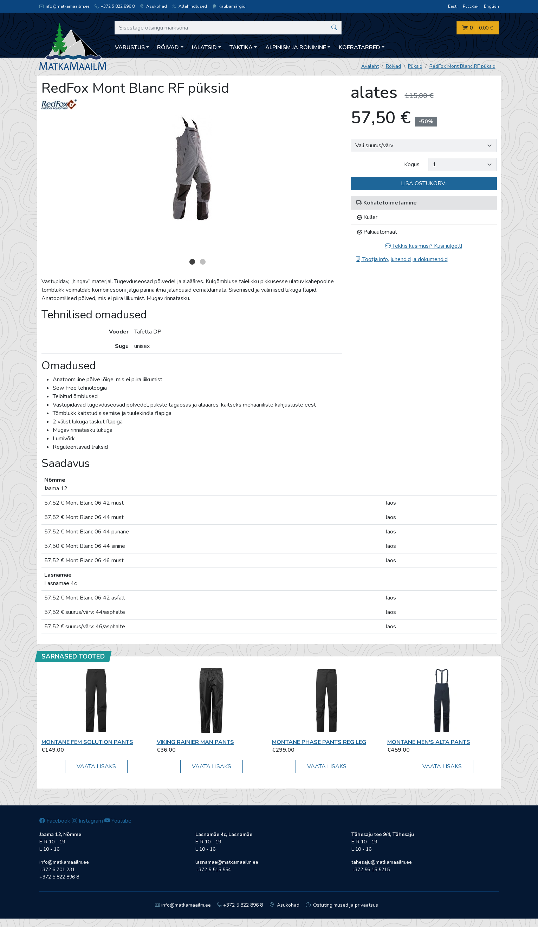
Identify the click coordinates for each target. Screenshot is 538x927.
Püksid (415, 66)
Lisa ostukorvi (424, 183)
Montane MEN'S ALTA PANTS (428, 742)
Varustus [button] (130, 47)
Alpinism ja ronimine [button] (295, 47)
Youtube (117, 821)
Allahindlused (189, 6)
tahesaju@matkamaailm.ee (381, 862)
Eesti (453, 6)
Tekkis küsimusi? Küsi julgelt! (423, 246)
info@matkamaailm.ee (64, 6)
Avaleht (370, 66)
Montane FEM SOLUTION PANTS (87, 742)
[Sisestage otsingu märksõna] (228, 27)
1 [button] (192, 261)
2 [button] (202, 261)
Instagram (87, 821)
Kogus (412, 164)
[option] (192, 168)
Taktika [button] (241, 47)
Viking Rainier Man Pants (195, 742)
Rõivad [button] (168, 47)
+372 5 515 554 (213, 869)
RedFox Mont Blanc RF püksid (462, 66)
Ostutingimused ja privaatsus (342, 905)
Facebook (54, 821)
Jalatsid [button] (204, 47)
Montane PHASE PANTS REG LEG (319, 742)
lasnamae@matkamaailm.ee (226, 862)
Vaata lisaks (96, 766)
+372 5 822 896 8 (115, 6)
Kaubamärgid (229, 6)
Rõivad (393, 66)
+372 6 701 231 (57, 869)
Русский (471, 6)
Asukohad (153, 6)
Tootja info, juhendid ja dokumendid (401, 259)
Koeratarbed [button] (359, 47)
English (491, 6)
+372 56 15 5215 (370, 869)
